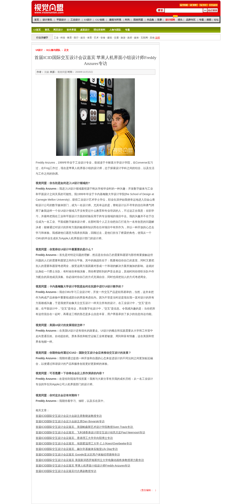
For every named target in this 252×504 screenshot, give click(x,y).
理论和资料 (99, 29)
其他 (152, 37)
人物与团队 (115, 29)
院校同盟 (138, 19)
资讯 (47, 29)
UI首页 (37, 29)
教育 (69, 37)
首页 (36, 19)
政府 (129, 37)
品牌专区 (190, 19)
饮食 (103, 37)
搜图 (209, 19)
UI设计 (87, 19)
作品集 (150, 19)
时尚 (127, 19)
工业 (56, 37)
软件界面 (71, 29)
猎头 (180, 19)
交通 (116, 37)
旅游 (123, 37)
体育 (89, 37)
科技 (62, 37)
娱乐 (83, 37)
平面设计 (61, 19)
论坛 (216, 19)
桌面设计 (85, 29)
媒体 (136, 37)
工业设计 (75, 19)
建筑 (109, 37)
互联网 (144, 37)
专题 (201, 19)
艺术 (96, 37)
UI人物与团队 (53, 50)
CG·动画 (99, 19)
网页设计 (58, 29)
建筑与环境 (115, 19)
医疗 (76, 37)
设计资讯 (47, 19)
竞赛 (159, 19)
